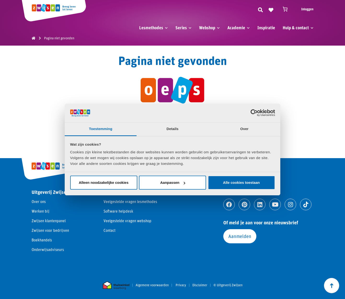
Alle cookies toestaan (241, 182)
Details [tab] (172, 129)
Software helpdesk (118, 211)
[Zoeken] (260, 9)
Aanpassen (172, 182)
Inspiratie (266, 27)
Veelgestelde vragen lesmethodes (130, 201)
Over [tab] (244, 129)
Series (181, 27)
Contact (109, 230)
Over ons (39, 201)
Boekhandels (42, 239)
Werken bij (40, 211)
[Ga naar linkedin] (259, 204)
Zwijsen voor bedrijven (50, 230)
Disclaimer (199, 285)
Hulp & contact (296, 27)
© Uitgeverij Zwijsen (227, 285)
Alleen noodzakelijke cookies (104, 182)
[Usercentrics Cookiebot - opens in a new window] (254, 112)
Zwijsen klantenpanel (49, 220)
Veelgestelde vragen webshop (127, 220)
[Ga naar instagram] (290, 204)
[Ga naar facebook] (229, 204)
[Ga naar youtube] (275, 204)
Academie (236, 27)
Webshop (207, 27)
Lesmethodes (151, 27)
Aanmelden (239, 236)
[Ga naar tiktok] (305, 204)
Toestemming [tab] (100, 129)
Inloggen (307, 9)
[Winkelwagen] (287, 9)
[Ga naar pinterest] (244, 204)
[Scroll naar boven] (331, 285)
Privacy (181, 285)
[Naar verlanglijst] (271, 9)
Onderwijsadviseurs (48, 249)
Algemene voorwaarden (152, 285)
